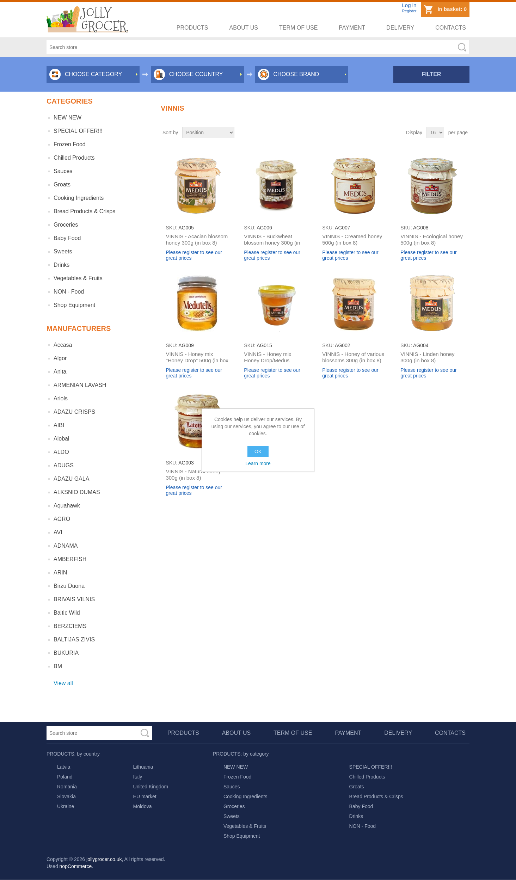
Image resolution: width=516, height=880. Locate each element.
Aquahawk (67, 506)
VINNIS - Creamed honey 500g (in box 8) (352, 239)
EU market (144, 796)
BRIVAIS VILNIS (74, 599)
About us (243, 28)
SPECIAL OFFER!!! (78, 131)
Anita (60, 372)
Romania (67, 786)
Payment (352, 28)
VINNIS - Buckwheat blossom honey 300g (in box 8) (272, 242)
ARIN (60, 573)
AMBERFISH (70, 559)
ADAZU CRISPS (74, 412)
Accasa (63, 345)
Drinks (61, 265)
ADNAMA (66, 546)
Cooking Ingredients (79, 198)
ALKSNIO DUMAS (77, 492)
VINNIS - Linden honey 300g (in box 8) (427, 357)
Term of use (298, 28)
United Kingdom (150, 786)
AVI (58, 532)
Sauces (63, 171)
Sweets (63, 251)
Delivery (400, 28)
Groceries (66, 225)
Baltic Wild (67, 613)
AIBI (59, 425)
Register (409, 11)
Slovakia (66, 796)
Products (192, 28)
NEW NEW (67, 118)
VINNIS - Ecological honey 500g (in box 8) (431, 239)
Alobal (61, 439)
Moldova (142, 806)
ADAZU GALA (71, 479)
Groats (62, 184)
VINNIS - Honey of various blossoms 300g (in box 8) (353, 357)
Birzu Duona (69, 586)
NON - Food (69, 292)
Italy (137, 777)
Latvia (63, 767)
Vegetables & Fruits (78, 278)
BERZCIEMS (70, 626)
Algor (60, 358)
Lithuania (143, 767)
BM (58, 666)
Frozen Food (70, 144)
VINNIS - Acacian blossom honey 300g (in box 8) (197, 239)
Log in (409, 5)
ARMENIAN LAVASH (80, 385)
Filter (431, 74)
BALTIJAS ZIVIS (74, 639)
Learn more (258, 463)
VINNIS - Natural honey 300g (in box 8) (193, 474)
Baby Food (67, 238)
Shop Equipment (74, 305)
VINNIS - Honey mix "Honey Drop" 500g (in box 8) (197, 360)
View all (63, 683)
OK (258, 451)
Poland (65, 777)
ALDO (61, 452)
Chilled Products (74, 158)
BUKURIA (66, 653)
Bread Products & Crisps (84, 211)
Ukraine (65, 806)
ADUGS (64, 465)
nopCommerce (76, 866)
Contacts (450, 28)
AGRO (62, 519)
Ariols (61, 398)
